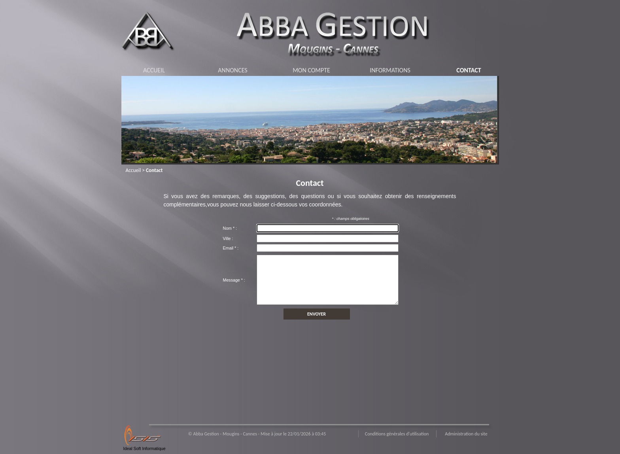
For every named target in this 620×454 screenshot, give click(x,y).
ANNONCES (232, 70)
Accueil (133, 170)
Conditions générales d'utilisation (397, 434)
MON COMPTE (311, 70)
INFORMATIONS (390, 70)
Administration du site (466, 434)
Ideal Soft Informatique (144, 448)
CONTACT (468, 70)
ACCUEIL (154, 70)
